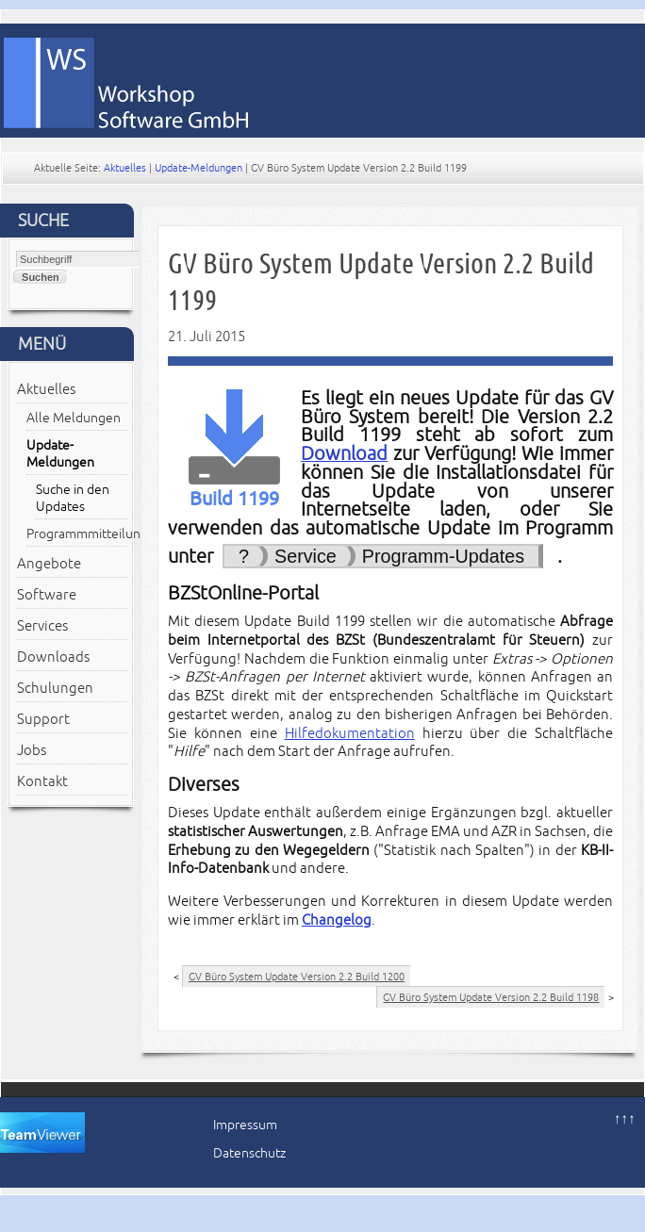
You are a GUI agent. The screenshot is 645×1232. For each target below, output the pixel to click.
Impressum (245, 1125)
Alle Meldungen (73, 418)
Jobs (31, 750)
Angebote (49, 563)
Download (344, 454)
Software (46, 594)
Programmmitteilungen (77, 534)
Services (42, 625)
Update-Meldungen (198, 167)
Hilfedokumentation (350, 733)
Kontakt (42, 781)
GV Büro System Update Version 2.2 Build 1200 (297, 976)
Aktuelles (125, 167)
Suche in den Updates (72, 498)
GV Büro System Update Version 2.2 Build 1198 (491, 997)
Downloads (53, 657)
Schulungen (55, 688)
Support (43, 719)
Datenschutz (249, 1153)
